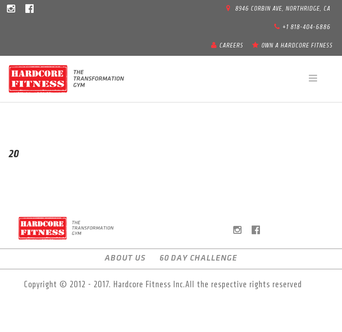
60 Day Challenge (198, 258)
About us (125, 258)
